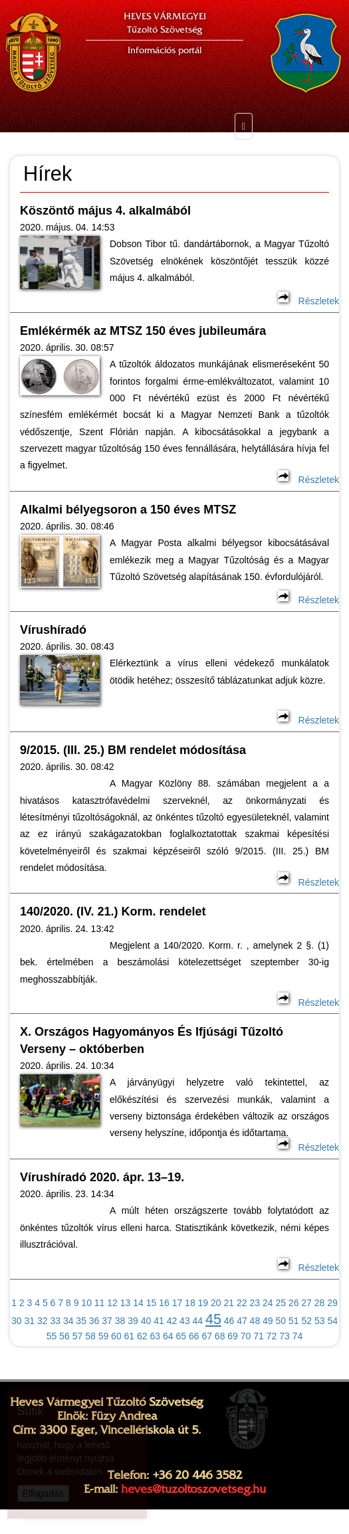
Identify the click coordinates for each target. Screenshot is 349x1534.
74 (297, 1336)
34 (68, 1320)
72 (272, 1336)
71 (258, 1336)
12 (112, 1302)
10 (86, 1302)
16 (164, 1302)
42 (172, 1320)
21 (229, 1302)
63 (155, 1336)
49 (268, 1320)
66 (194, 1336)
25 (280, 1302)
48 (255, 1320)
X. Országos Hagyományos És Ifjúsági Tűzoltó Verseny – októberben (151, 1040)
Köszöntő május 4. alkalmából (105, 210)
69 (232, 1336)
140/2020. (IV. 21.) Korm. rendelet (112, 911)
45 (213, 1319)
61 (129, 1336)
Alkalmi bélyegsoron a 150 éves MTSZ (128, 509)
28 (319, 1302)
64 (168, 1336)
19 (203, 1302)
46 (229, 1320)
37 (107, 1320)
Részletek (308, 301)
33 (55, 1320)
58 (90, 1336)
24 (268, 1302)
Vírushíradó (53, 629)
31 (29, 1320)
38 (120, 1320)
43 (184, 1320)
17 (177, 1302)
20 (216, 1302)
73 (284, 1336)
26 (294, 1302)
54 (332, 1320)
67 (206, 1336)
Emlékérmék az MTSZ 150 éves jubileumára (143, 330)
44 (198, 1320)
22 (242, 1302)
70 (246, 1336)
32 (42, 1320)
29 (332, 1302)
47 (242, 1320)
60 (116, 1336)
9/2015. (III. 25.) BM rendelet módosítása (133, 750)
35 (81, 1320)
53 (319, 1320)
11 (99, 1302)
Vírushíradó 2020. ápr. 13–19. (102, 1177)
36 (94, 1320)
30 (16, 1320)
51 (294, 1320)
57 (77, 1336)
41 (159, 1320)
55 (52, 1336)
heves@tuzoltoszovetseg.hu (193, 1488)
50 (281, 1320)
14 (138, 1302)
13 (125, 1302)
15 (151, 1302)
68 (220, 1336)
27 (306, 1302)
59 (103, 1336)
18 (190, 1302)
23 (254, 1302)
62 (142, 1336)
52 (306, 1320)
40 (146, 1320)
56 (64, 1336)
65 (180, 1336)
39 (133, 1320)
